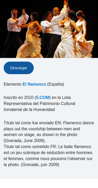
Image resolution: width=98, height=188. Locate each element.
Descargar (18, 68)
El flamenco (34, 84)
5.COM (42, 97)
